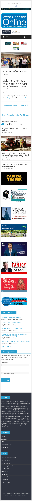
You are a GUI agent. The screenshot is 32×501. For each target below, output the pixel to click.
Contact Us (4, 447)
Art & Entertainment (7, 458)
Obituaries (4, 442)
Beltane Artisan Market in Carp (11, 323)
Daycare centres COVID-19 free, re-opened (15, 130)
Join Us (24, 98)
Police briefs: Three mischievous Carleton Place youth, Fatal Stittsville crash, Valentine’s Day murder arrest (16, 155)
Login (9, 98)
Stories (3, 482)
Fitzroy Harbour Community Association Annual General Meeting (14, 335)
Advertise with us (6, 444)
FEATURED (4, 468)
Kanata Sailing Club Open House (11, 328)
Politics (3, 474)
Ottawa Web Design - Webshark (18, 495)
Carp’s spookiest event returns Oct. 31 (15, 106)
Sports (3, 479)
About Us (4, 439)
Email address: (5, 371)
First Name (4, 362)
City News (4, 463)
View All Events (6, 346)
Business (3, 460)
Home (3, 436)
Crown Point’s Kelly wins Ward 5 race (16, 115)
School (3, 477)
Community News (6, 466)
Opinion (3, 471)
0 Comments (18, 92)
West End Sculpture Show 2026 (11, 317)
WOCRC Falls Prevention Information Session (15, 341)
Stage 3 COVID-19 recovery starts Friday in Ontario (14, 165)
